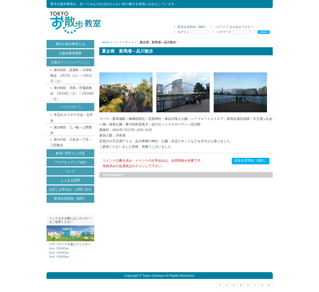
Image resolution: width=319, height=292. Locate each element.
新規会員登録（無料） (192, 26)
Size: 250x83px (59, 248)
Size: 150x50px (59, 256)
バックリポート (123, 42)
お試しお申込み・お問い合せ (70, 189)
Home (106, 42)
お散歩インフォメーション (70, 62)
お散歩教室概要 (70, 53)
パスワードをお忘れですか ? (233, 26)
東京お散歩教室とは (70, 44)
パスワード (233, 31)
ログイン (193, 31)
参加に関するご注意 (70, 153)
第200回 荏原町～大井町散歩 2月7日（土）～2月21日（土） (71, 75)
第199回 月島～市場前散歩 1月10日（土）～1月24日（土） (72, 93)
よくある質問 (70, 180)
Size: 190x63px (59, 252)
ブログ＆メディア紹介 (70, 162)
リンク (70, 171)
